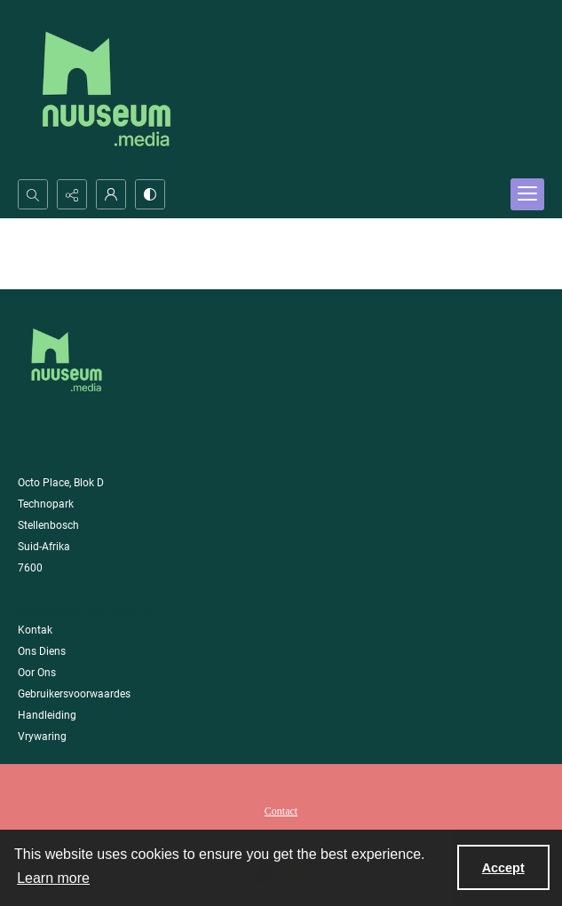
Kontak (35, 630)
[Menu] (527, 194)
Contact (281, 811)
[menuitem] (281, 810)
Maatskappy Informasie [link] (90, 611)
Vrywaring (42, 736)
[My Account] (111, 194)
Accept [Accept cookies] (503, 868)
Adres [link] (36, 464)
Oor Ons (37, 672)
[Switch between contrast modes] (150, 194)
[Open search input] (33, 194)
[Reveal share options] (72, 194)
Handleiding (47, 715)
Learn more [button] (53, 878)
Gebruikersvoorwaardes (74, 694)
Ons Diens (42, 651)
